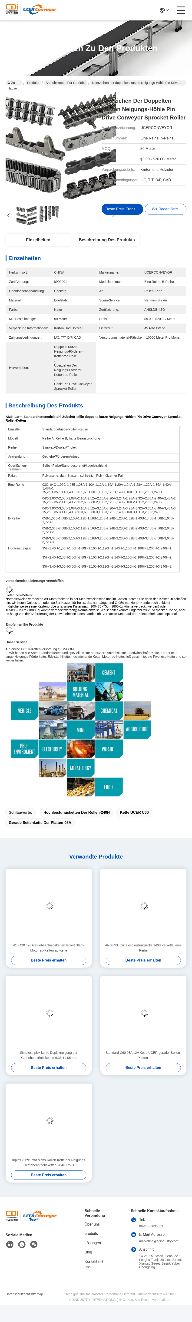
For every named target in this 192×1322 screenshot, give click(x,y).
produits (91, 1234)
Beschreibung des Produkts (107, 240)
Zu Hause (12, 83)
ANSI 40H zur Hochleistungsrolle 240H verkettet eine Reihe (143, 947)
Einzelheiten (38, 240)
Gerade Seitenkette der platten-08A (40, 823)
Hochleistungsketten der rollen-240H (76, 812)
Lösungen (93, 1243)
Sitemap (37, 1294)
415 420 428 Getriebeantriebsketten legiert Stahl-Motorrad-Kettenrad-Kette (48, 947)
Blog (88, 1252)
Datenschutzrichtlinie (17, 1294)
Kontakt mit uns (94, 1264)
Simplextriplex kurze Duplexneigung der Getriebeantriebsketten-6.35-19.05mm (48, 1055)
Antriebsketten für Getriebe (66, 83)
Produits (33, 83)
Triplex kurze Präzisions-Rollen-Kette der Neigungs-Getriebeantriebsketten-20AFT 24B (48, 1162)
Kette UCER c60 (134, 812)
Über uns (92, 1224)
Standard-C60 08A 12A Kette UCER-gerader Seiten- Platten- (143, 1055)
